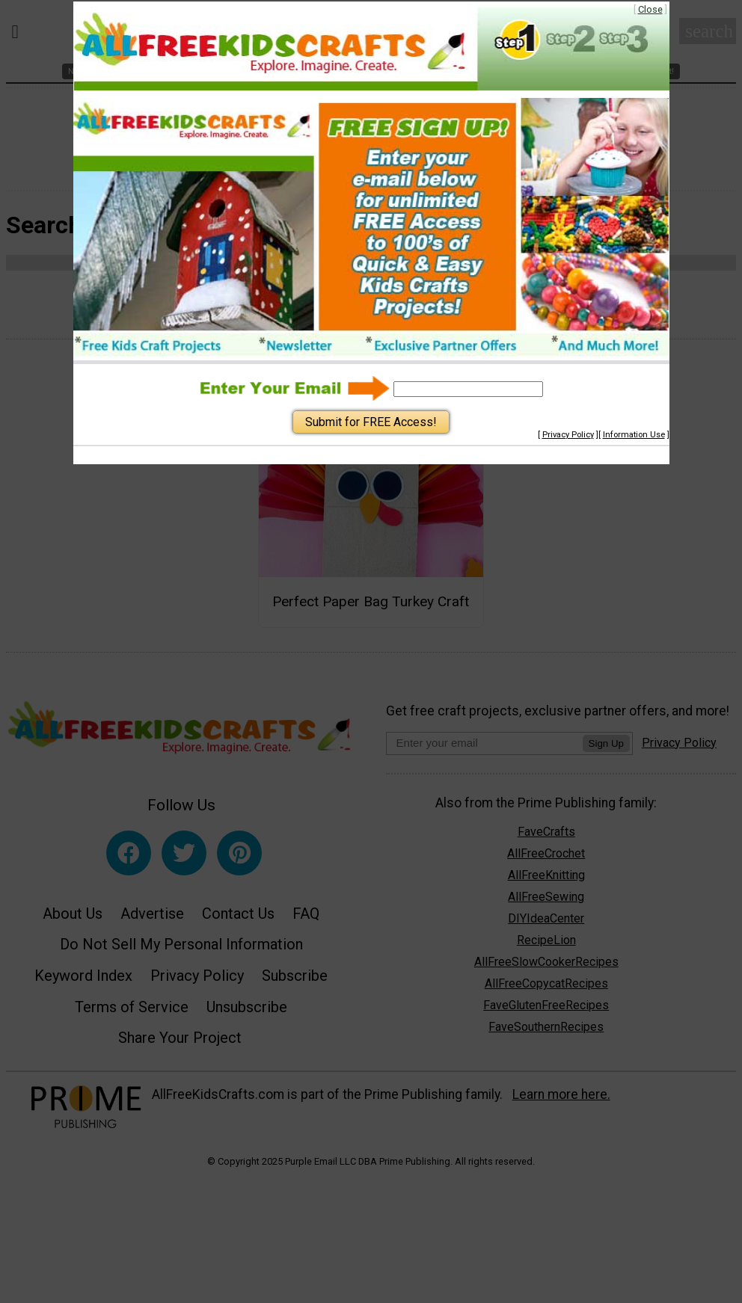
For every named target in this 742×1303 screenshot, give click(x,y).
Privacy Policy (568, 435)
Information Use (634, 435)
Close (650, 9)
